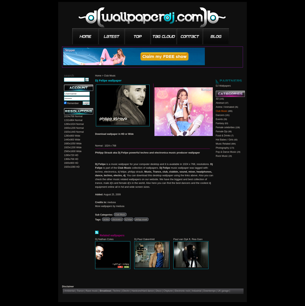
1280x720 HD (71, 155)
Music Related (223, 143)
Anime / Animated (225, 107)
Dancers (220, 115)
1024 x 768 (110, 145)
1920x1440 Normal (74, 132)
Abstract (220, 103)
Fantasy (220, 123)
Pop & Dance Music (226, 152)
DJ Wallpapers (223, 85)
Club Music (110, 75)
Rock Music (222, 156)
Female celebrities (225, 127)
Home (98, 75)
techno (106, 219)
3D (217, 98)
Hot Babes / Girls (224, 139)
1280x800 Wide (72, 135)
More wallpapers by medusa (109, 206)
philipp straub (141, 219)
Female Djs (222, 131)
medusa (111, 202)
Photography (222, 147)
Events (219, 119)
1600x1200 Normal (74, 128)
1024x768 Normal (73, 116)
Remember (73, 103)
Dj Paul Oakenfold (144, 239)
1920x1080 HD (72, 167)
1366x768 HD (71, 159)
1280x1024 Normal (74, 124)
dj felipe (128, 219)
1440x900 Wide (72, 139)
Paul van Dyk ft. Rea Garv (187, 239)
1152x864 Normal (73, 120)
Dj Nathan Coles (104, 239)
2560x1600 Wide (73, 151)
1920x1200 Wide (73, 147)
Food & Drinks (223, 135)
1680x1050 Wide (73, 143)
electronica (117, 219)
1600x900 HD (71, 163)
